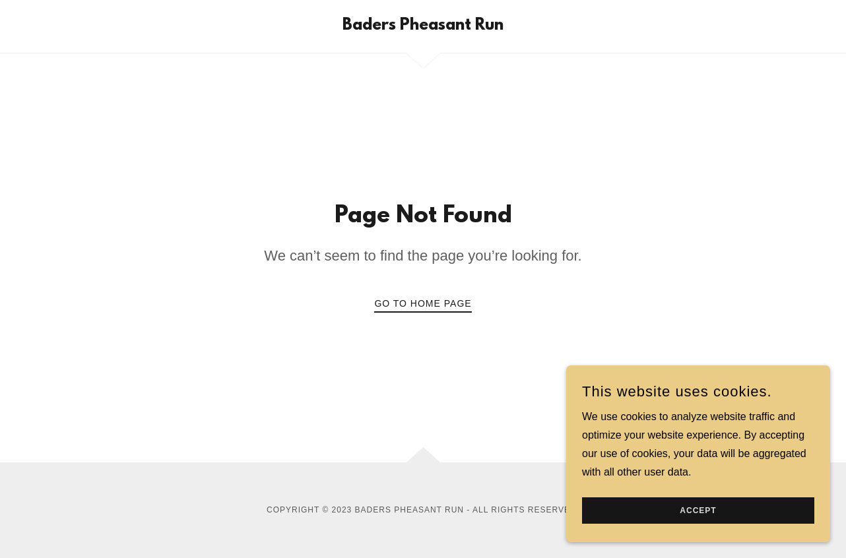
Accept (698, 510)
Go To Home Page (422, 303)
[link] (423, 26)
